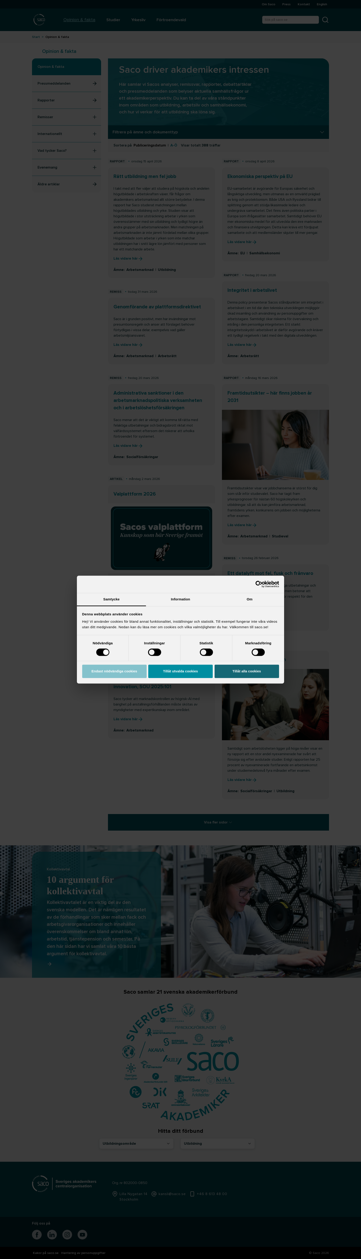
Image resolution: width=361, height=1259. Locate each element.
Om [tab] (249, 599)
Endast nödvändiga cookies (114, 671)
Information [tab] (180, 599)
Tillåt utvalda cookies (180, 671)
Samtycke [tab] (111, 599)
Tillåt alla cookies (247, 671)
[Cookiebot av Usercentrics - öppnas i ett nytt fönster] (259, 584)
